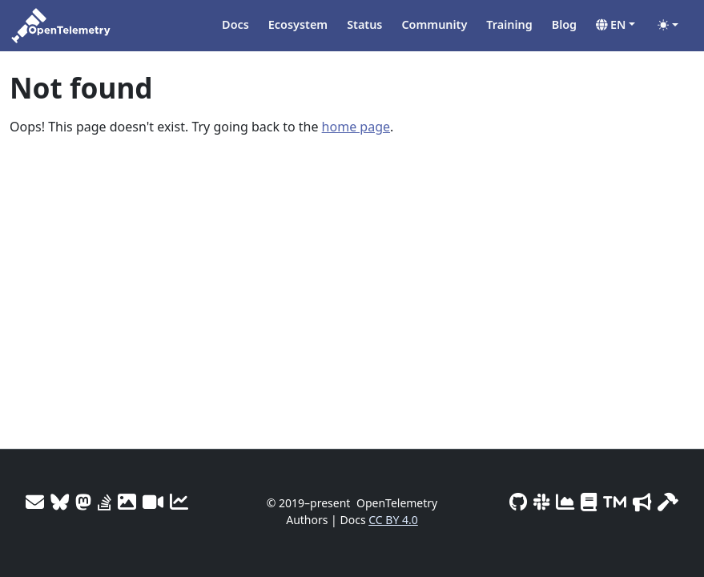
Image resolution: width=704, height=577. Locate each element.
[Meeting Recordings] (153, 501)
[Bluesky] (59, 501)
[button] (615, 25)
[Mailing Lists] (35, 501)
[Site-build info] (668, 501)
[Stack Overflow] (104, 501)
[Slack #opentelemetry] (541, 501)
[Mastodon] (83, 501)
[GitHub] (518, 501)
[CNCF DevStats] (565, 501)
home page (356, 126)
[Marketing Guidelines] (642, 501)
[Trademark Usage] (614, 501)
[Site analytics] (179, 501)
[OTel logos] (127, 501)
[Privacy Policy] (589, 501)
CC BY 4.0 (393, 519)
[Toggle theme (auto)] (668, 25)
